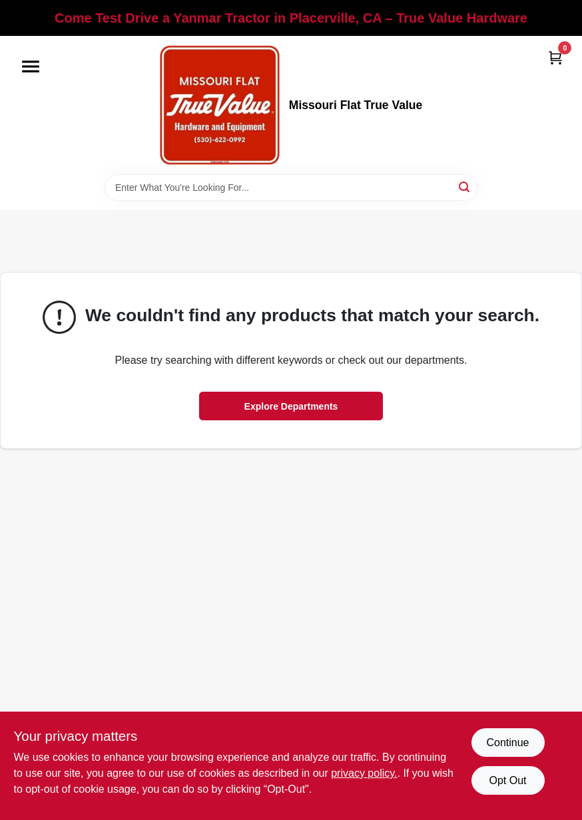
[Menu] (30, 66)
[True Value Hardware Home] (220, 105)
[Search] (465, 187)
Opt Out (507, 780)
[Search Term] (291, 187)
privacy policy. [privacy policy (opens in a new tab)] (364, 773)
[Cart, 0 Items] (555, 58)
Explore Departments (291, 406)
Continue (507, 742)
